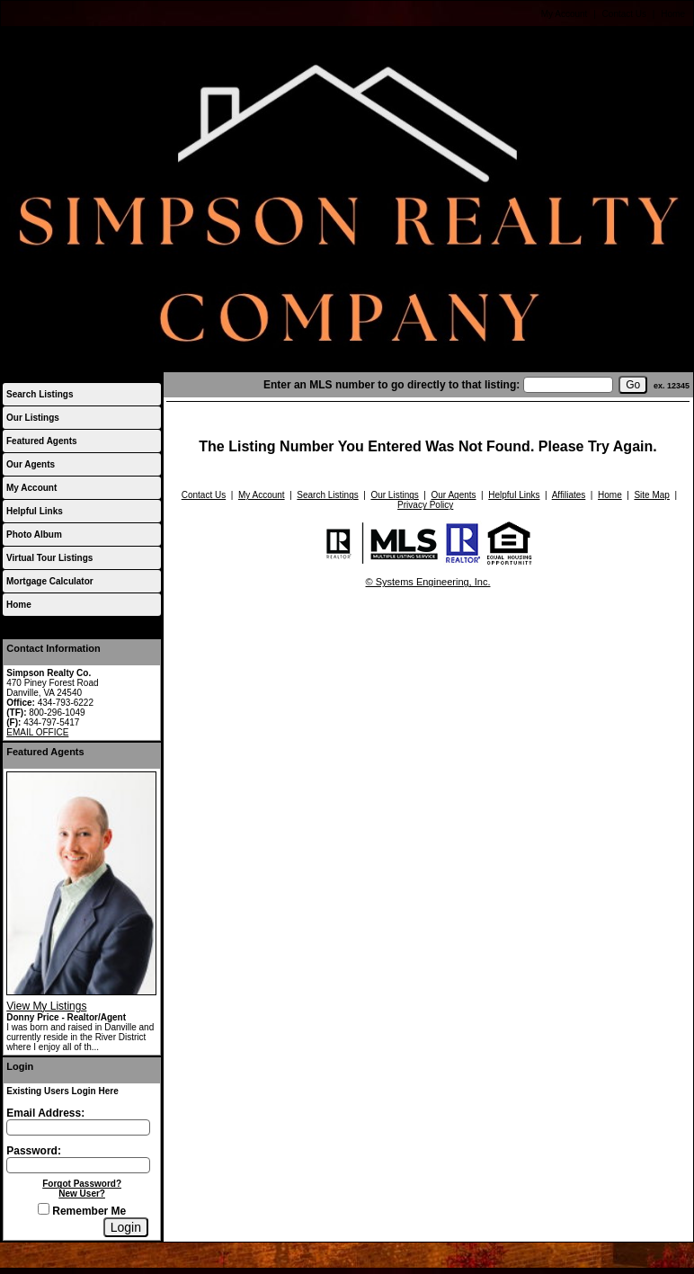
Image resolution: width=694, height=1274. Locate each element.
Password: (33, 1151)
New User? (81, 1193)
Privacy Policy (425, 505)
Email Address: (45, 1113)
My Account (564, 14)
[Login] (125, 1227)
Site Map (651, 495)
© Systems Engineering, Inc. (428, 581)
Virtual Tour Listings (49, 558)
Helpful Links (34, 511)
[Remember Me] (43, 1209)
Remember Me (82, 1211)
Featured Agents (41, 441)
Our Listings (32, 418)
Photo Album (34, 534)
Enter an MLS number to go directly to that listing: (391, 385)
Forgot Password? (81, 1184)
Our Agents (30, 464)
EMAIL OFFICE (37, 732)
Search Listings (39, 394)
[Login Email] (78, 1127)
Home (673, 14)
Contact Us (624, 14)
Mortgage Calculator (49, 581)
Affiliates (569, 495)
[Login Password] (78, 1165)
